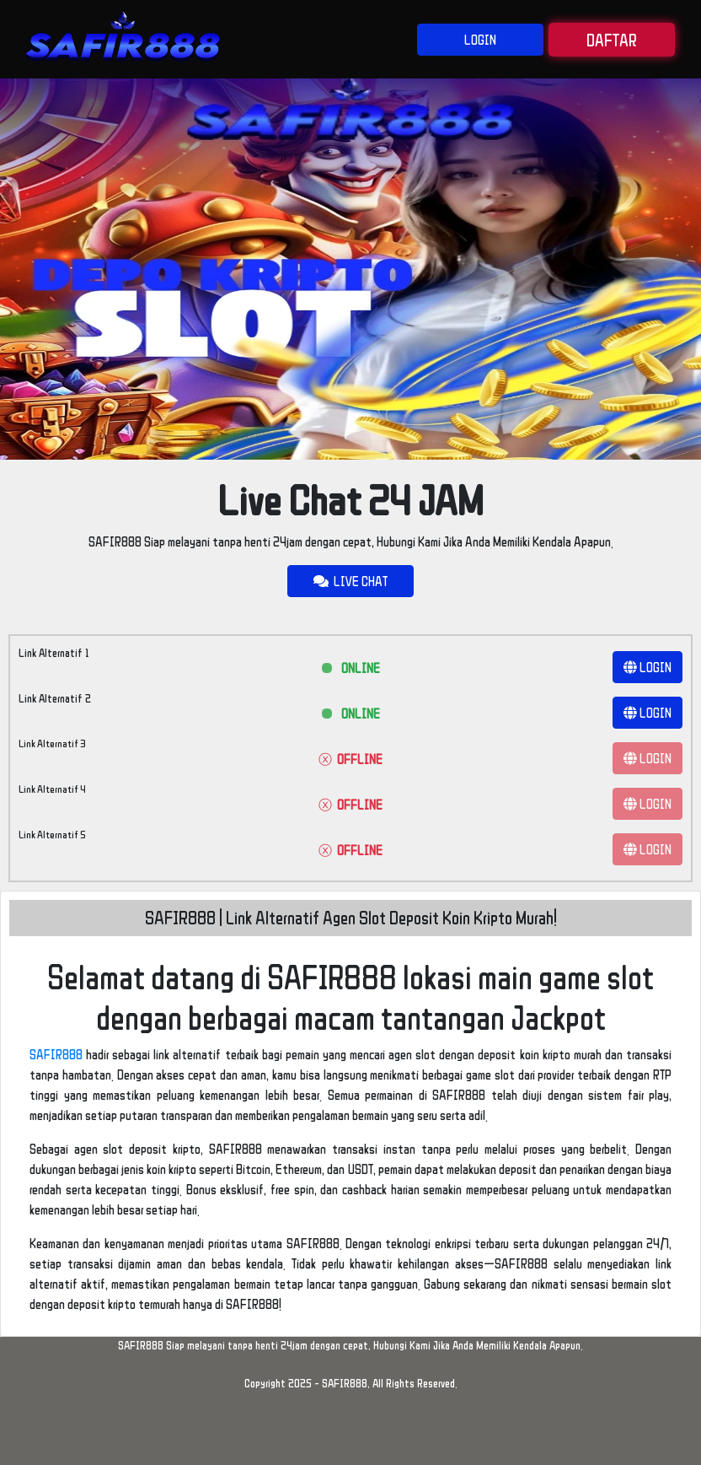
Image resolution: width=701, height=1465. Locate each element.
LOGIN (480, 39)
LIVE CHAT (350, 581)
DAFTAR (611, 39)
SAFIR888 (56, 1054)
